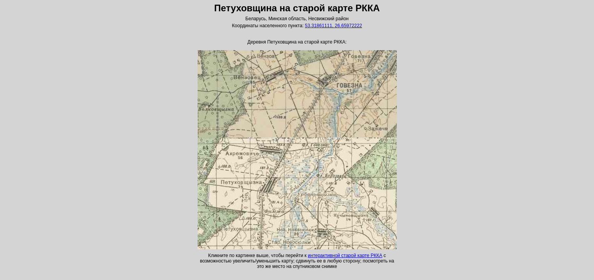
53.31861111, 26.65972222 (333, 25)
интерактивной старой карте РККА (345, 255)
